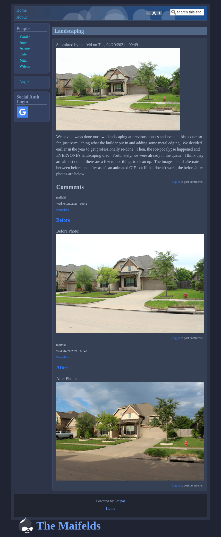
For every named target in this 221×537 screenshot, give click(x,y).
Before (63, 220)
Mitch (24, 60)
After (61, 367)
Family (25, 36)
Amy (23, 42)
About (21, 17)
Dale (23, 54)
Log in (176, 182)
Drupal (120, 501)
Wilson (25, 66)
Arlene (25, 48)
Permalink (62, 210)
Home (21, 10)
